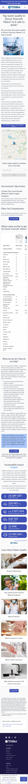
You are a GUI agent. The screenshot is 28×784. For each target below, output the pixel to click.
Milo (3, 726)
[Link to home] (14, 741)
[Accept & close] (23, 779)
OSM (20, 159)
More (19, 3)
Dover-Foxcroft (13, 724)
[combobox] (14, 170)
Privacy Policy (7, 781)
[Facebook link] (6, 738)
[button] (14, 143)
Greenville (20, 724)
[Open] (25, 170)
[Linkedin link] (9, 738)
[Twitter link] (12, 738)
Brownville (5, 724)
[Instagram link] (15, 738)
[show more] (3, 7)
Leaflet (16, 159)
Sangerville (8, 726)
